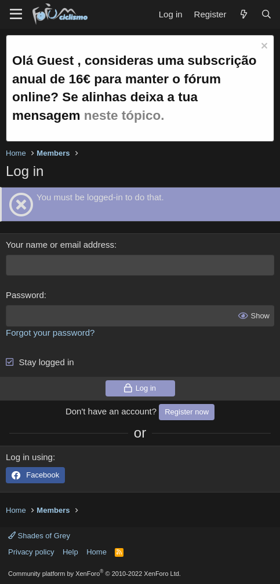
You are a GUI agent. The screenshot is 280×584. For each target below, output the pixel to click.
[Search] (266, 14)
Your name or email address (60, 244)
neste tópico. (124, 115)
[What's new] (243, 14)
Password (25, 295)
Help (70, 552)
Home (96, 552)
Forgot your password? (50, 332)
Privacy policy (31, 552)
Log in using (29, 457)
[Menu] (16, 14)
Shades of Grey (39, 535)
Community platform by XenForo (94, 573)
